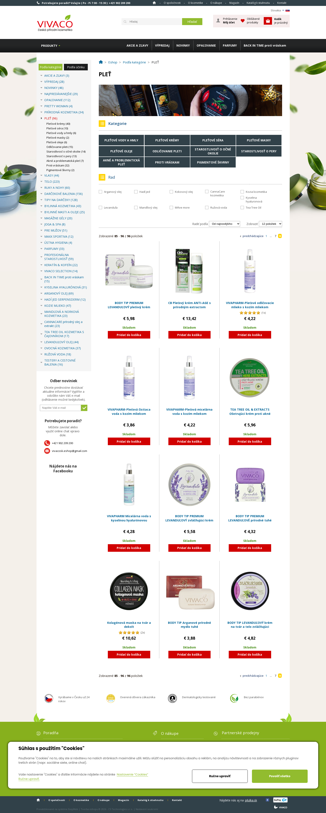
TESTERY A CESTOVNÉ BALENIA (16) (60, 362)
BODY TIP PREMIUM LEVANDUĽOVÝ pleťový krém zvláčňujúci (129, 307)
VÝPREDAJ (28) (54, 82)
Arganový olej (113, 192)
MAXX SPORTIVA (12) (58, 236)
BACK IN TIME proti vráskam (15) (64, 279)
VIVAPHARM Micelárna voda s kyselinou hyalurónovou (129, 518)
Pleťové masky (259, 140)
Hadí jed (144, 192)
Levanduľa (111, 207)
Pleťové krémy (167, 140)
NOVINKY (183, 45)
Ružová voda (218, 207)
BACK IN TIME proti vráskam (265, 45)
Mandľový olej (148, 207)
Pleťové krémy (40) (58, 124)
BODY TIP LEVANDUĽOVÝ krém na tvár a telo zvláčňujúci (249, 625)
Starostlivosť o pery (258, 151)
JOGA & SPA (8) (54, 224)
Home (154, 2)
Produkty (49, 46)
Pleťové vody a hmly (121, 140)
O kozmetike (195, 3)
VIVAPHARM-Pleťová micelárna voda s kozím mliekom (189, 411)
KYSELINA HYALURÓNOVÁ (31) (65, 287)
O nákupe (216, 3)
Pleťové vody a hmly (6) (61, 133)
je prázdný (281, 20)
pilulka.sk (251, 800)
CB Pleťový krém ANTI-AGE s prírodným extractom (189, 305)
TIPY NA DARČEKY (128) (61, 200)
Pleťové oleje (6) (56, 142)
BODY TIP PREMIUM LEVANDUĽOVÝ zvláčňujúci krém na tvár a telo (189, 520)
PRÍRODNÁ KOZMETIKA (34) (64, 112)
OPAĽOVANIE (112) (57, 100)
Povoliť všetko (279, 776)
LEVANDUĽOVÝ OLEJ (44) (61, 342)
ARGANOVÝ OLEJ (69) (59, 293)
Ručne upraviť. (29, 779)
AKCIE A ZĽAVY (137, 45)
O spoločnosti (172, 3)
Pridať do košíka (129, 335)
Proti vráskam (167, 162)
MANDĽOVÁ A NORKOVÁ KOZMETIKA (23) (61, 314)
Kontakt (281, 3)
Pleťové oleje (121, 151)
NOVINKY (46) (54, 88)
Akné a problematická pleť (121, 162)
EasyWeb (73, 809)
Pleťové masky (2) (57, 137)
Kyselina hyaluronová (254, 199)
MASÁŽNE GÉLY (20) (58, 218)
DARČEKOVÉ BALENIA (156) (63, 194)
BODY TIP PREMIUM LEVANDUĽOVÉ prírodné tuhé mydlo (250, 520)
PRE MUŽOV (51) (55, 230)
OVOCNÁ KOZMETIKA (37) (62, 348)
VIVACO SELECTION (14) (61, 271)
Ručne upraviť (219, 776)
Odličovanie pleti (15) (59, 147)
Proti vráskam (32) (57, 165)
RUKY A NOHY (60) (57, 188)
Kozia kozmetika (256, 192)
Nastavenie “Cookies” (132, 774)
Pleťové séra (212, 140)
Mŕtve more (182, 207)
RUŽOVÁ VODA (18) (57, 354)
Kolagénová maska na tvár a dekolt (129, 625)
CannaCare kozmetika (217, 193)
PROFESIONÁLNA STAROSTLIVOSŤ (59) (59, 257)
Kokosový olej (184, 192)
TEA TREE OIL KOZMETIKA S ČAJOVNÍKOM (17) (64, 334)
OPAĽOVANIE (206, 45)
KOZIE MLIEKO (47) (57, 306)
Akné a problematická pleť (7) (65, 161)
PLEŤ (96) (50, 118)
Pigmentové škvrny (213, 162)
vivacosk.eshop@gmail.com (69, 451)
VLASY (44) (51, 175)
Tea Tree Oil (253, 207)
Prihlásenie (230, 20)
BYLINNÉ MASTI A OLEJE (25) (64, 212)
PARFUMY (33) (54, 249)
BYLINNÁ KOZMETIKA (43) (62, 206)
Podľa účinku (76, 67)
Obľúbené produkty (253, 20)
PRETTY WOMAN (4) (58, 106)
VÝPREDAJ (162, 45)
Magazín (234, 3)
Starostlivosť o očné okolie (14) (65, 151)
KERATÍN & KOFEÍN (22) (61, 265)
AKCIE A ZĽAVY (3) (56, 76)
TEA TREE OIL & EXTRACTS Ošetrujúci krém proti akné (250, 411)
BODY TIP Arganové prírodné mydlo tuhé (189, 625)
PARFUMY (230, 45)
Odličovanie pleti (167, 151)
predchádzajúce (253, 236)
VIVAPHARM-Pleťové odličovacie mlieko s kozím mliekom (250, 305)
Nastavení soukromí (147, 809)
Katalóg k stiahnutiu (258, 3)
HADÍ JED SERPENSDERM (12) (65, 299)
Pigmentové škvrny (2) (60, 170)
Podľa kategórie (50, 67)
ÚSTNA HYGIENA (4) (58, 243)
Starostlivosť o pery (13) (61, 156)
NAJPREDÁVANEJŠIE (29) (61, 94)
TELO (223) (52, 181)
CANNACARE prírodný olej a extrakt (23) (63, 324)
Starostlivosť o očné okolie (213, 151)
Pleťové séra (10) (57, 128)
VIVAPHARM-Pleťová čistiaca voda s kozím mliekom (129, 411)
